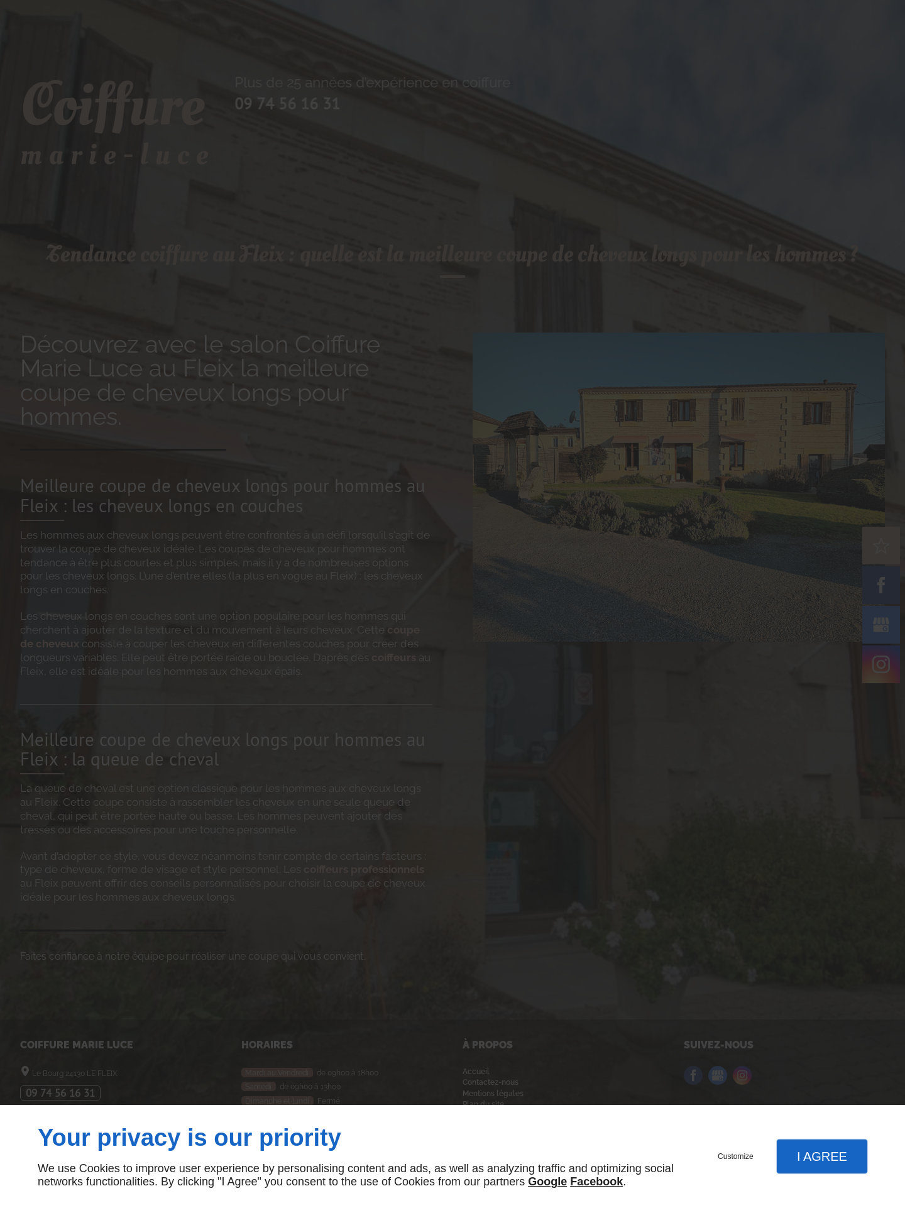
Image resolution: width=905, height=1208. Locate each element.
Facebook (596, 1181)
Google (547, 1181)
